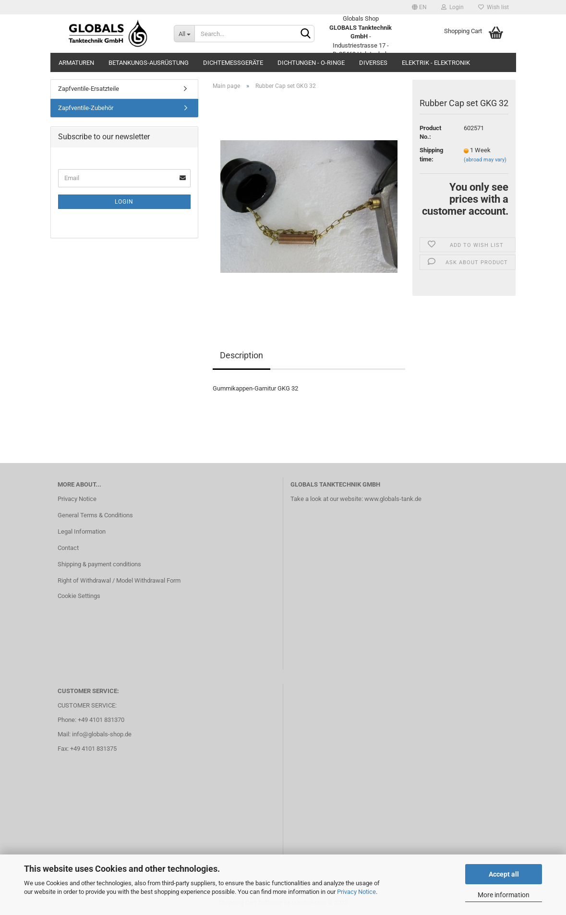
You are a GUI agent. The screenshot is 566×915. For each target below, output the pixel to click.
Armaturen (76, 62)
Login (452, 7)
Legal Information (82, 531)
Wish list (493, 7)
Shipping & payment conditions (99, 564)
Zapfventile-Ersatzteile (88, 88)
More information (504, 895)
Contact (68, 547)
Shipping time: (431, 154)
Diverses (373, 62)
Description (241, 355)
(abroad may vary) (485, 160)
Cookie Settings (79, 595)
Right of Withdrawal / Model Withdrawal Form (119, 580)
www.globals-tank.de (392, 498)
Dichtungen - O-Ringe (311, 62)
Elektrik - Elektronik (436, 62)
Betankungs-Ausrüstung (148, 62)
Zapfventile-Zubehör (85, 107)
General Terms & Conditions (95, 515)
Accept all (504, 874)
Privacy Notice (356, 891)
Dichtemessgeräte (233, 62)
